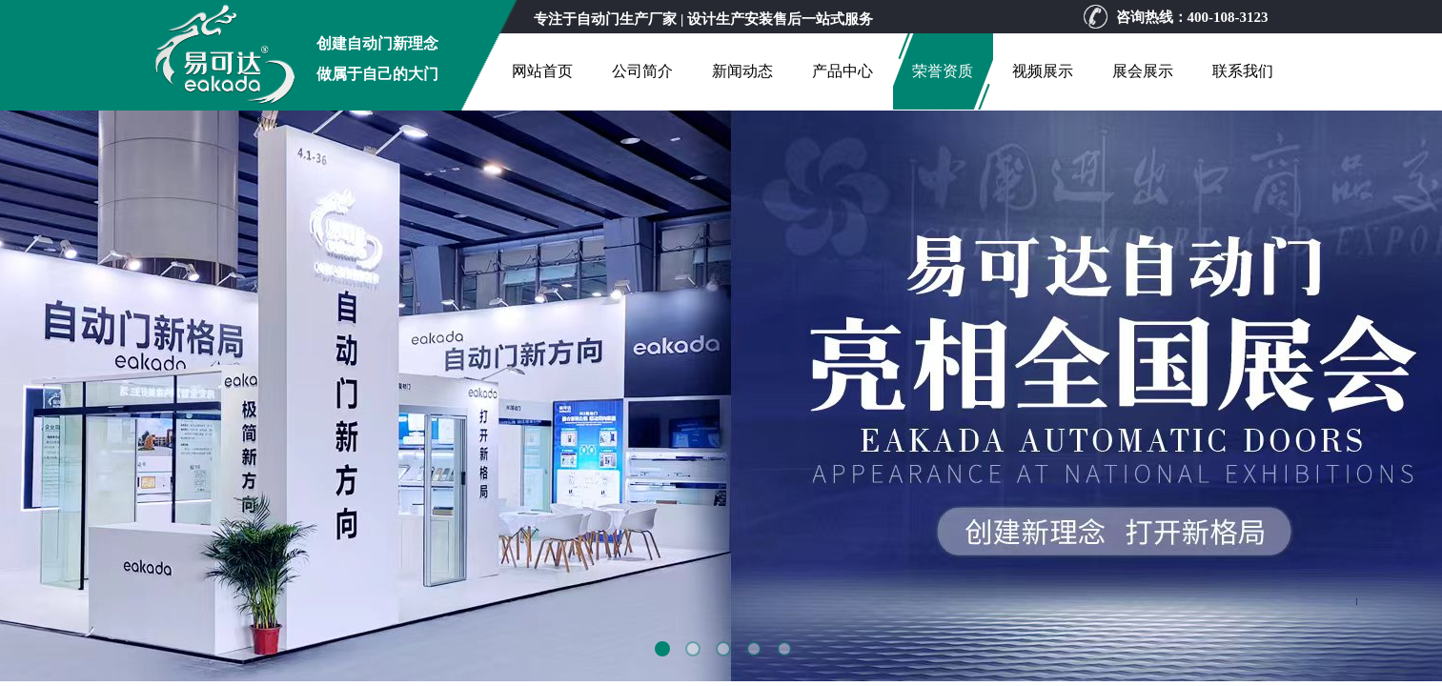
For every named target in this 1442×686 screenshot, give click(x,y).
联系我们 (1242, 71)
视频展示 (1042, 71)
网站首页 (542, 71)
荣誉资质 (942, 71)
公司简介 (642, 71)
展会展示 (1142, 71)
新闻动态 (742, 71)
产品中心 (842, 71)
